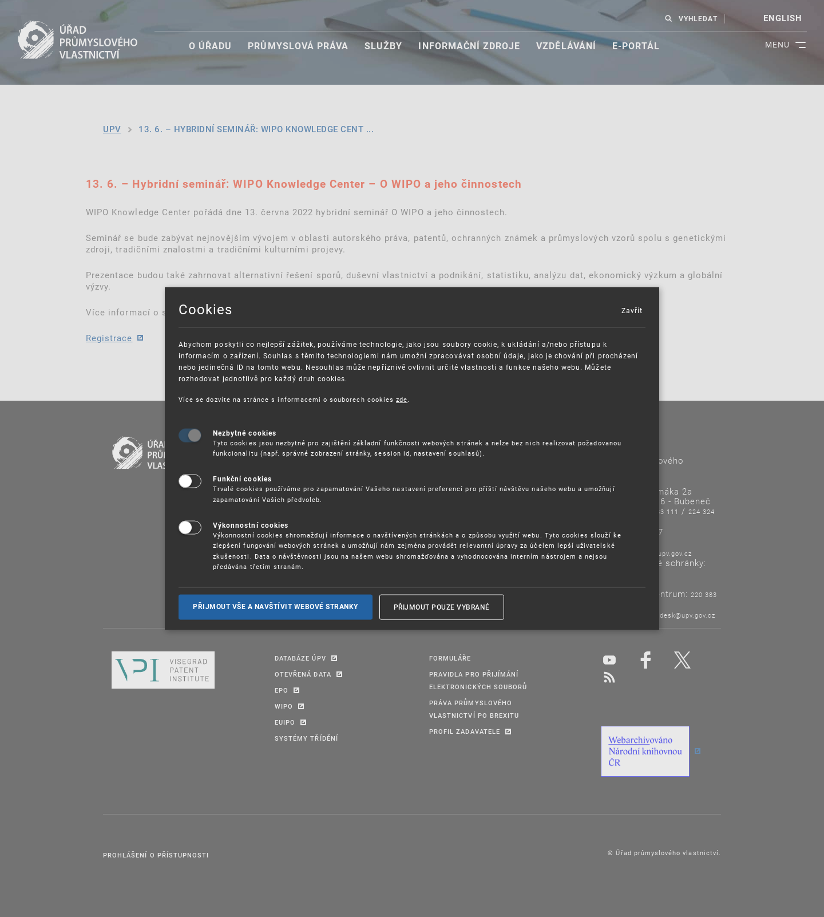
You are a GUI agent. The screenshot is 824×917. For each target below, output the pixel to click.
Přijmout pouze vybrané (442, 606)
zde (401, 399)
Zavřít (631, 310)
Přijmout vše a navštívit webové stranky (275, 607)
